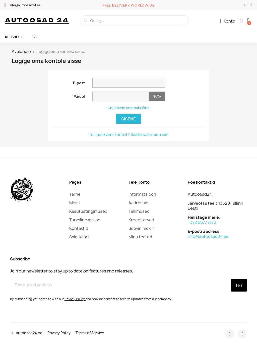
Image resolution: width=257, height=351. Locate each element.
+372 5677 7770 (202, 222)
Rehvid (13, 37)
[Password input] (120, 96)
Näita (157, 96)
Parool (79, 96)
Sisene (128, 119)
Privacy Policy (75, 298)
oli (35, 37)
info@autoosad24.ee (208, 236)
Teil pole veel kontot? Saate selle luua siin (128, 134)
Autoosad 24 (37, 20)
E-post (79, 83)
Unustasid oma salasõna (128, 107)
